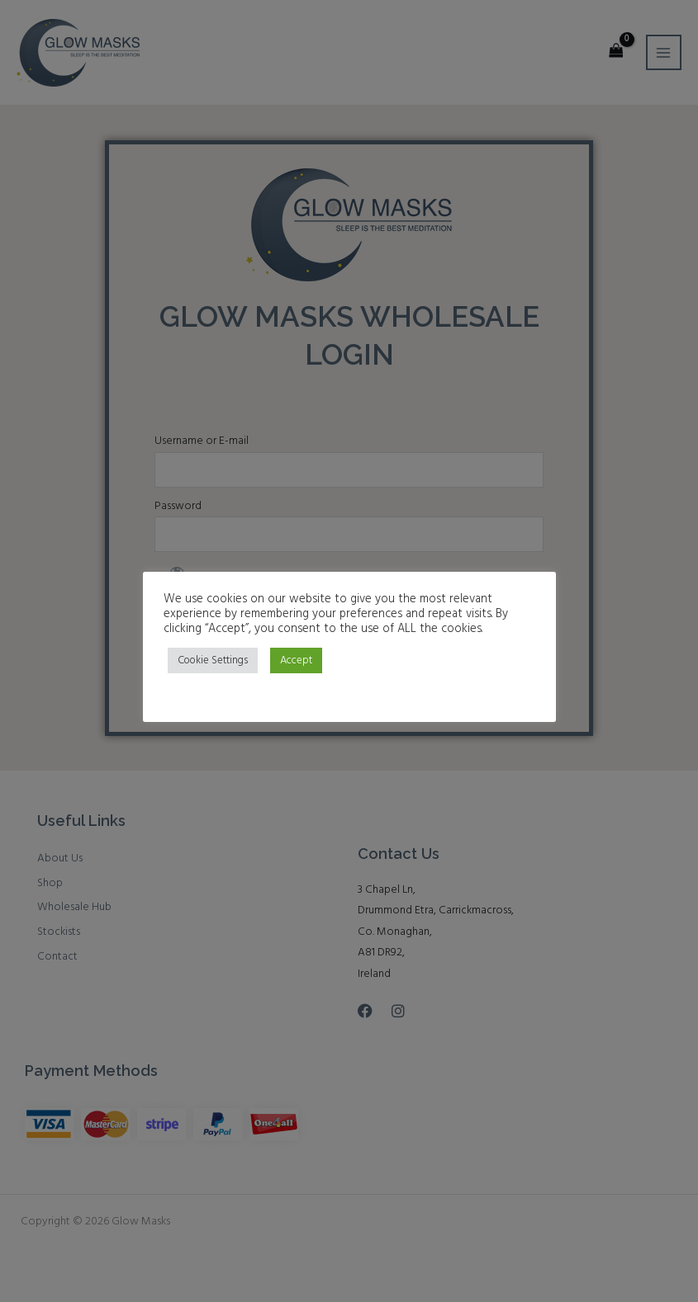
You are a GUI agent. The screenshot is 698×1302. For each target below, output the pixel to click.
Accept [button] (296, 660)
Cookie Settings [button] (213, 660)
